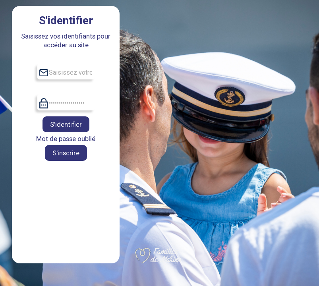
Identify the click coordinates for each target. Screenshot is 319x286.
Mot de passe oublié (65, 139)
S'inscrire (65, 153)
